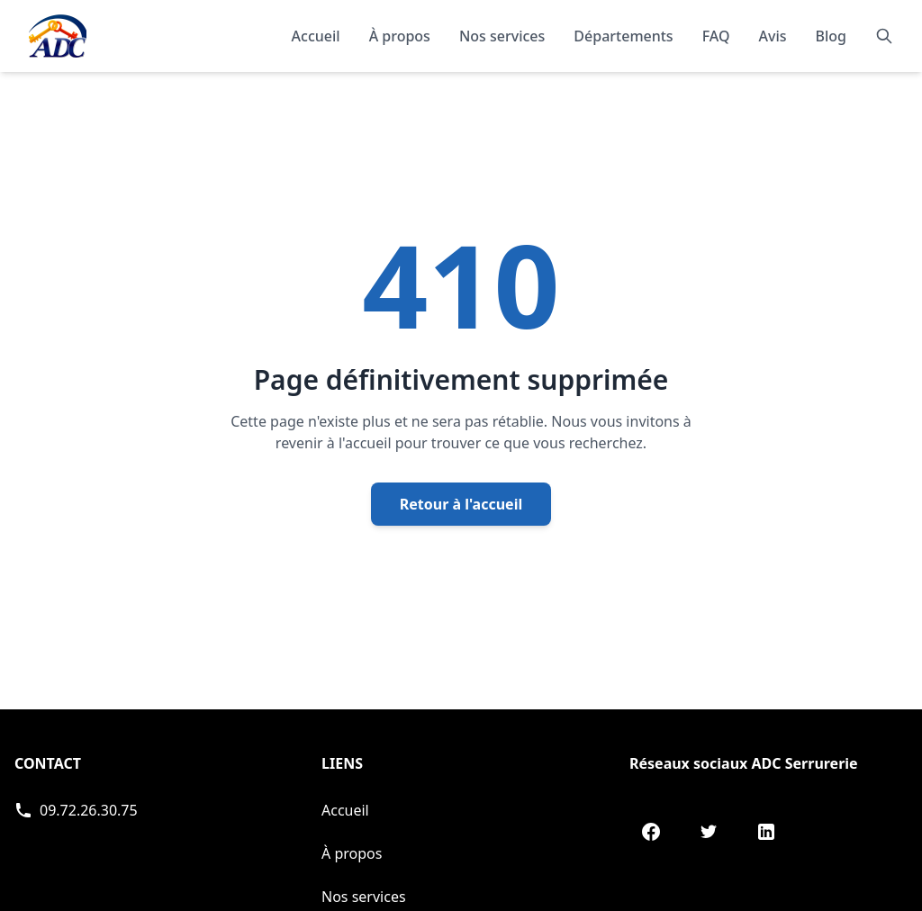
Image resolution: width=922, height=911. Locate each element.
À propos (351, 853)
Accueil (316, 36)
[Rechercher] (884, 36)
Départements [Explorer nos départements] (623, 36)
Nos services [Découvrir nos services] (502, 36)
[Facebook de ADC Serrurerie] (651, 831)
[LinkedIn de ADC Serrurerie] (766, 831)
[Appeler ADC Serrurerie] (76, 810)
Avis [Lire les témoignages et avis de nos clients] (773, 36)
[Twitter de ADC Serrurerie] (708, 831)
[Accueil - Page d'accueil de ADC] (57, 36)
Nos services (363, 896)
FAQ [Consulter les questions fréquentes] (716, 36)
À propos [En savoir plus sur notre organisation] (399, 36)
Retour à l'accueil (461, 504)
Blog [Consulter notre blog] (831, 36)
